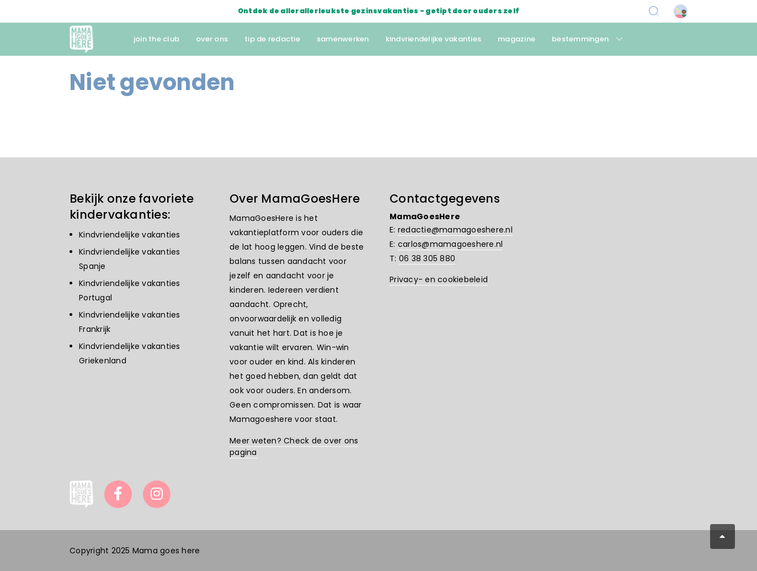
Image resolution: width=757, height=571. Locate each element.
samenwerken (343, 39)
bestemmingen (580, 39)
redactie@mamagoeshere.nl (455, 229)
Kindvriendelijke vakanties (129, 234)
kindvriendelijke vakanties (434, 39)
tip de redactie (272, 39)
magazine (516, 39)
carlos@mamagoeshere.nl (450, 244)
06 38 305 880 (427, 258)
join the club (156, 39)
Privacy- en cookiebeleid (439, 279)
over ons (212, 39)
